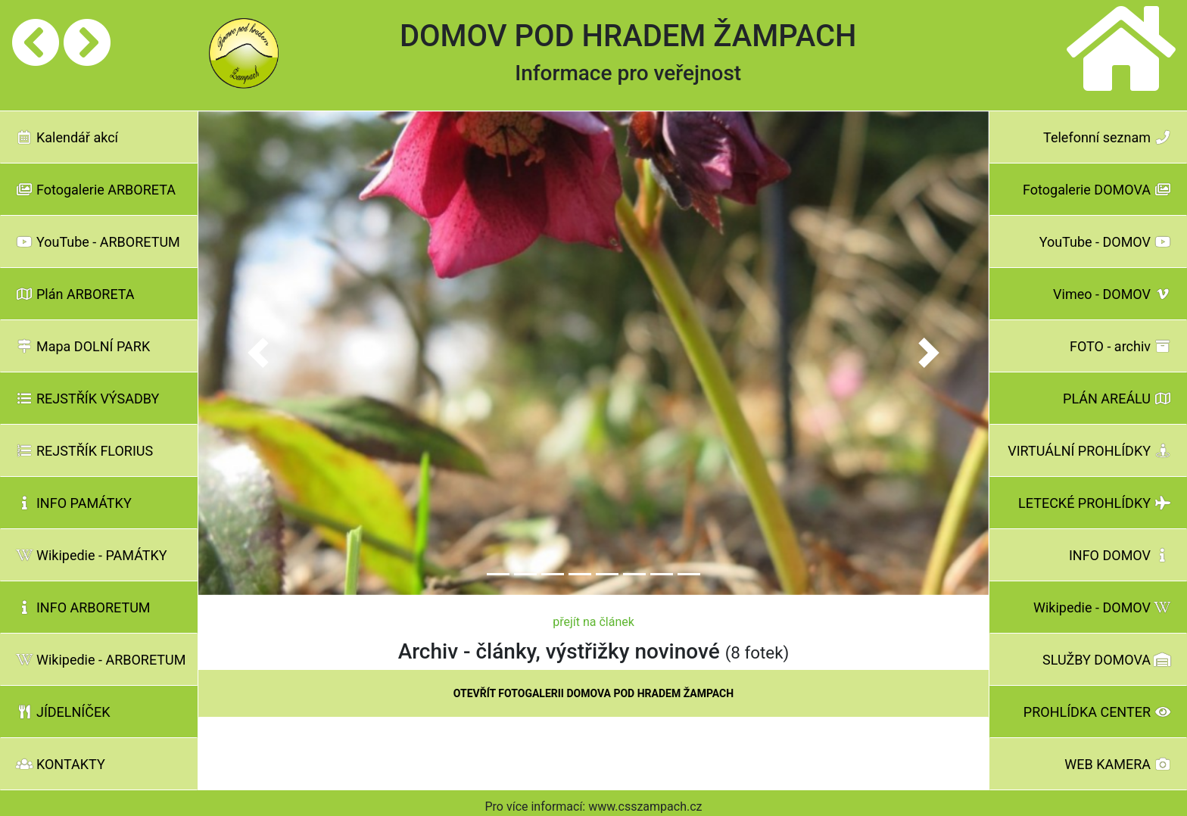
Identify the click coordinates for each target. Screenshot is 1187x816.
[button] (257, 353)
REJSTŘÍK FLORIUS (84, 451)
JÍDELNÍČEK (63, 712)
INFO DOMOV (1120, 555)
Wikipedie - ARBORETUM (101, 660)
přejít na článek (593, 622)
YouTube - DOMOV (1105, 242)
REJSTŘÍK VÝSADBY (87, 398)
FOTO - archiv (1120, 346)
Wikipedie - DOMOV (1102, 607)
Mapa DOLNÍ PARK (83, 346)
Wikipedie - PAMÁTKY (91, 555)
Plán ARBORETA (75, 294)
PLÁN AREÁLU (1117, 398)
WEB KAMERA (1117, 764)
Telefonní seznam (1107, 137)
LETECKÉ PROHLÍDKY (1094, 503)
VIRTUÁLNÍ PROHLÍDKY (1089, 451)
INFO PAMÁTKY (74, 503)
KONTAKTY (60, 764)
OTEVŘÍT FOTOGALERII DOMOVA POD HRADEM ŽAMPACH (593, 693)
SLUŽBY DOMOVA (1106, 660)
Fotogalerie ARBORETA (96, 190)
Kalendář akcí (67, 137)
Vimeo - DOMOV (1112, 294)
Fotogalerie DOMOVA (1097, 190)
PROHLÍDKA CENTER (1097, 712)
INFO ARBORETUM (83, 607)
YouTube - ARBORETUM (98, 242)
